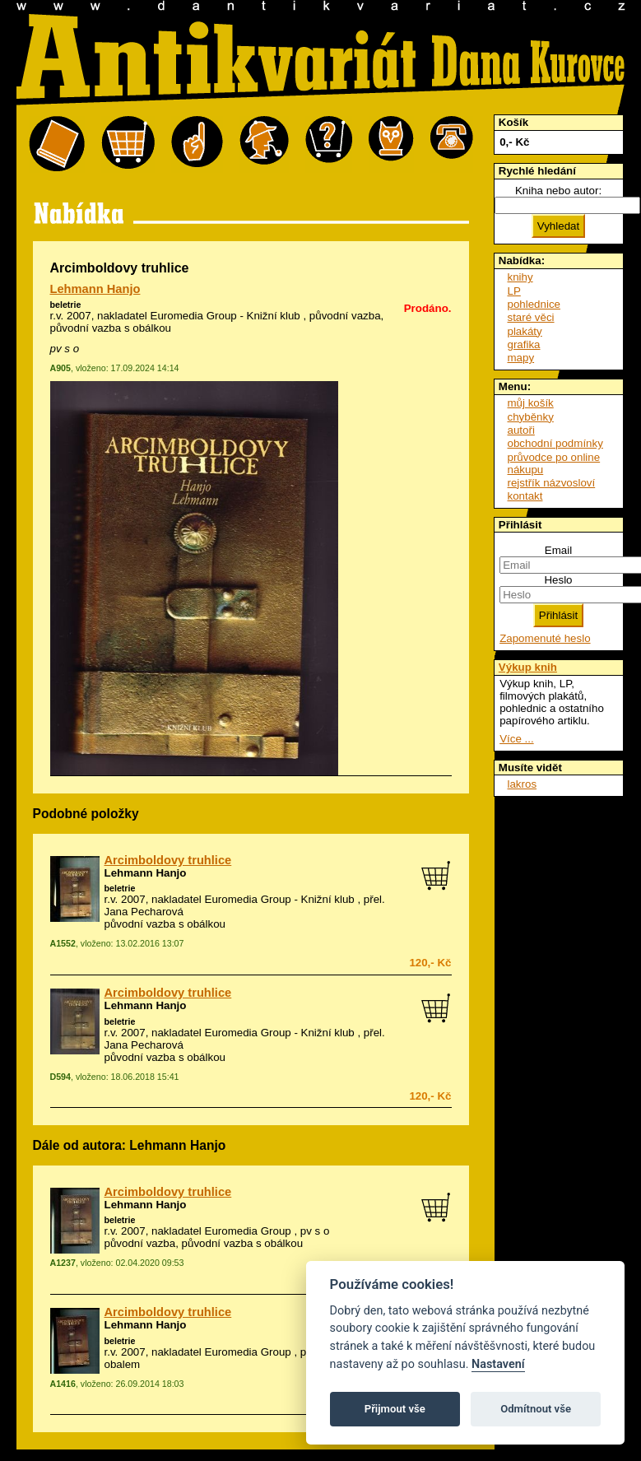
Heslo (558, 580)
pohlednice (534, 304)
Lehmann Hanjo (95, 288)
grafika (524, 344)
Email (558, 550)
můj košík (531, 403)
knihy (520, 277)
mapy (521, 357)
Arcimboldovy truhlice (168, 860)
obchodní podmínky (555, 443)
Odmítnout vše (535, 1409)
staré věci (531, 317)
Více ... (516, 739)
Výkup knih (528, 667)
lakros (522, 784)
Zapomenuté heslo (544, 638)
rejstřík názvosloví (552, 483)
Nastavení (498, 1364)
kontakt (525, 496)
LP (514, 291)
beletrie (65, 304)
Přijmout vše (395, 1409)
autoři (521, 430)
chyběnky (531, 417)
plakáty (525, 331)
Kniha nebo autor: (558, 190)
